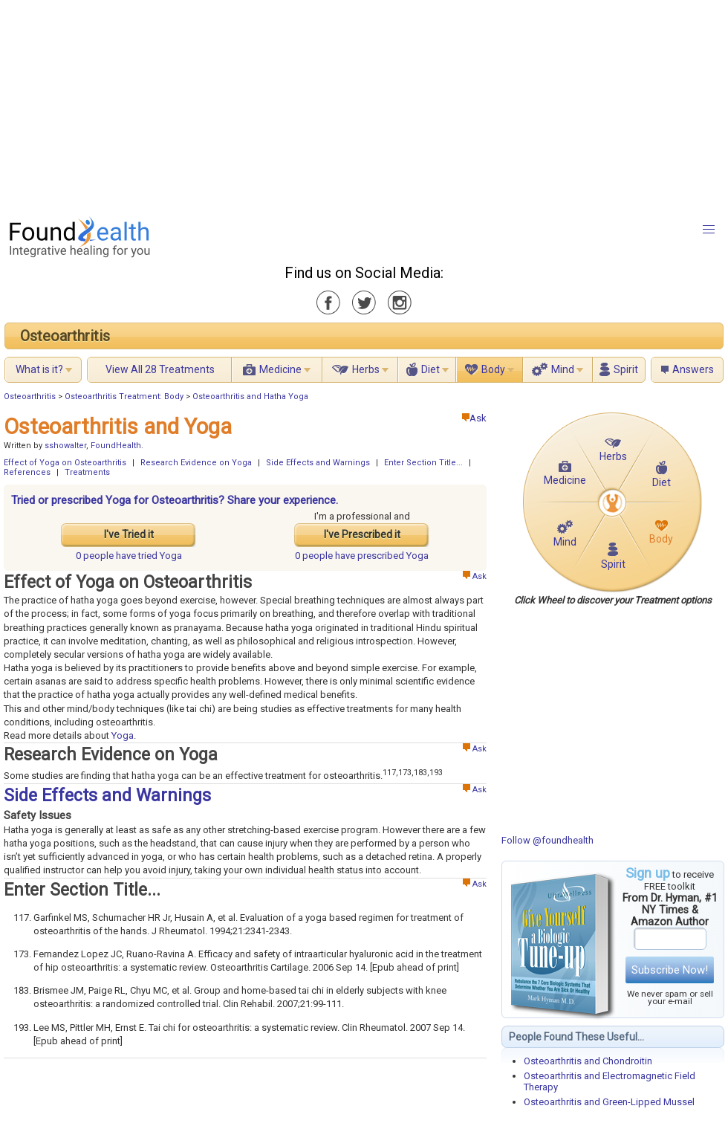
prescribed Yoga (362, 555)
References (27, 472)
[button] (708, 229)
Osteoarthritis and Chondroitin (588, 1061)
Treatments (87, 472)
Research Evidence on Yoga (196, 462)
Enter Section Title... (423, 462)
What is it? (39, 369)
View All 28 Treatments (160, 369)
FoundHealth (116, 445)
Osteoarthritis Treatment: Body (124, 396)
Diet (430, 369)
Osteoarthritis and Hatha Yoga (250, 396)
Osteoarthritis (65, 336)
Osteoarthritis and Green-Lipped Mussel (609, 1101)
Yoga (122, 735)
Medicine (280, 369)
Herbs (366, 369)
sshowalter (65, 445)
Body (493, 369)
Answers (693, 369)
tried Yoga (129, 555)
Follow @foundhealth (547, 840)
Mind (562, 369)
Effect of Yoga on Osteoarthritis (65, 462)
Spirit (626, 369)
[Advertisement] (268, 104)
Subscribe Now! (669, 970)
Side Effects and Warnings (318, 462)
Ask (474, 418)
